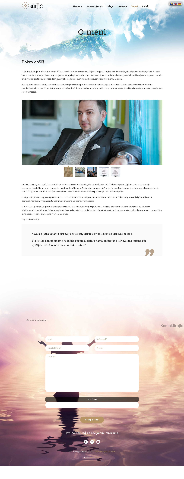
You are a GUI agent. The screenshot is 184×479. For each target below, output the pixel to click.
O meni (134, 6)
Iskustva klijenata (94, 6)
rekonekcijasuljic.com (105, 452)
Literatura (122, 6)
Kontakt (145, 6)
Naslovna (77, 6)
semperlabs (95, 457)
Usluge (110, 6)
